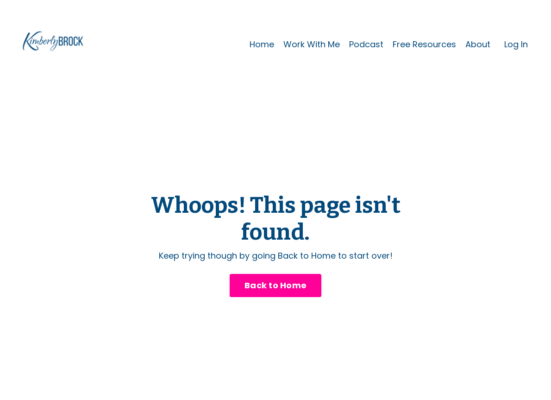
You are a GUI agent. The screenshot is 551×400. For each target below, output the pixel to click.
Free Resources (424, 44)
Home (262, 44)
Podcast (366, 44)
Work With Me (311, 44)
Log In (516, 44)
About (477, 44)
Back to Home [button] (275, 285)
